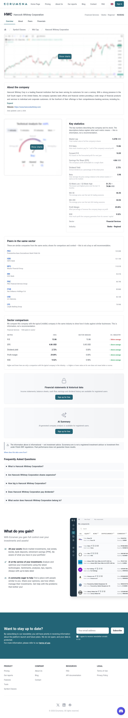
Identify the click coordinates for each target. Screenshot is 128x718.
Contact (93, 4)
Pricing (47, 4)
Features (7, 680)
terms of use (44, 643)
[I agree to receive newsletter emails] (77, 636)
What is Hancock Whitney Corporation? (25, 466)
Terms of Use (102, 671)
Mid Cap (35, 30)
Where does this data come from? (15, 452)
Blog (83, 4)
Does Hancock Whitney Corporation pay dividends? (31, 492)
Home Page (35, 4)
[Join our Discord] (121, 711)
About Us (59, 4)
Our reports (72, 4)
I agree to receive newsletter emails (93, 636)
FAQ (103, 4)
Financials (41, 21)
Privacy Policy (102, 675)
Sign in (119, 4)
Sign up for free (64, 397)
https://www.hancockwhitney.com (27, 107)
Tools (6, 684)
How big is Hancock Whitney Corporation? (27, 483)
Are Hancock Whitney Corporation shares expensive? (32, 475)
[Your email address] (92, 630)
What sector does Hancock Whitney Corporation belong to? (35, 500)
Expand (10, 103)
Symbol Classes (19, 30)
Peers (30, 21)
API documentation (73, 675)
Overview (9, 21)
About (20, 21)
